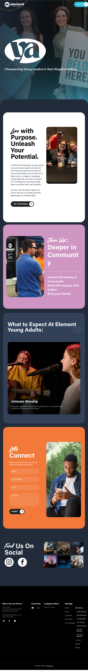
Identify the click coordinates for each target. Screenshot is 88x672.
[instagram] (9, 562)
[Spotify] (38, 608)
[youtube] (15, 621)
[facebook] (22, 562)
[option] (44, 378)
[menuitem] (72, 608)
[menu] (83, 4)
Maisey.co (49, 666)
